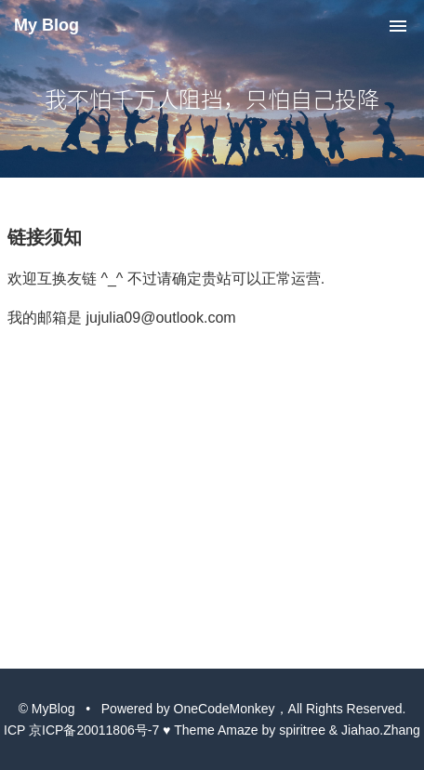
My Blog (46, 25)
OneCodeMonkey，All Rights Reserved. (290, 708)
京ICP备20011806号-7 (94, 730)
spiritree (302, 730)
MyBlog (53, 708)
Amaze (238, 730)
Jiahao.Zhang (380, 730)
